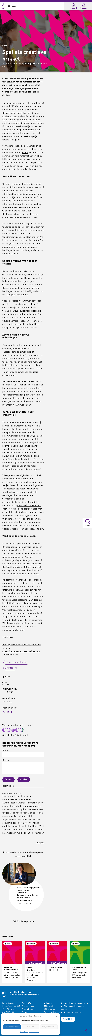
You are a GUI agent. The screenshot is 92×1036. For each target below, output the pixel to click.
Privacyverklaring (34, 1032)
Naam (23, 753)
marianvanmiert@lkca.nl (25, 900)
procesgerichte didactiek (28, 506)
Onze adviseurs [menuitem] (28, 1009)
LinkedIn (49, 1006)
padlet (25, 153)
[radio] (4, 730)
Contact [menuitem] (25, 1012)
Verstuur (8, 780)
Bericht (23, 766)
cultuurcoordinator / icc (16, 662)
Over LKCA (26, 1003)
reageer (40, 842)
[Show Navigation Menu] (9, 7)
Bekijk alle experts (23, 921)
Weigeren (30, 1027)
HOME (5, 46)
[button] (56, 1016)
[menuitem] (31, 1011)
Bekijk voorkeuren (49, 1027)
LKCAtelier (10, 668)
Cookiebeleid (24, 1032)
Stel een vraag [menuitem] (28, 1006)
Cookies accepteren (12, 1027)
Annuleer (24, 780)
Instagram (49, 1009)
